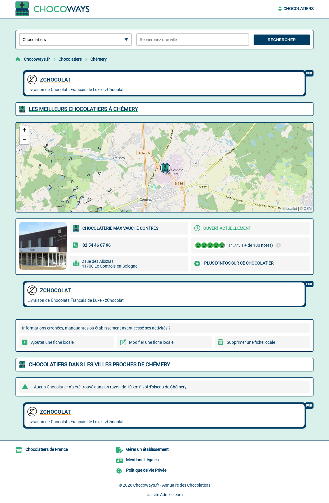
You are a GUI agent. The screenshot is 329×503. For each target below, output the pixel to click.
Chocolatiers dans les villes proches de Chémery (99, 364)
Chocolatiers (298, 8)
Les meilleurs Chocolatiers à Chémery (83, 109)
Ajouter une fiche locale (52, 342)
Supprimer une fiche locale (251, 342)
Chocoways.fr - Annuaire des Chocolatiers (171, 485)
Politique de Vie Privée (146, 470)
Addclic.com (171, 494)
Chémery (98, 59)
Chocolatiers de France (46, 449)
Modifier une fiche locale (151, 342)
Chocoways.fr (37, 59)
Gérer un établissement (147, 449)
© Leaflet (290, 209)
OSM (308, 209)
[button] (164, 167)
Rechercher (282, 40)
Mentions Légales (142, 459)
